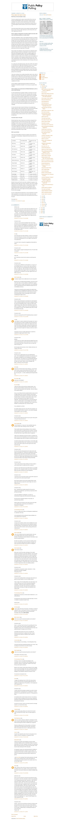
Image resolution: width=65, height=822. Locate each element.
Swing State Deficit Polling (46, 167)
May (43, 199)
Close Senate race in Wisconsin (47, 124)
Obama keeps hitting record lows (48, 93)
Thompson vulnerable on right (47, 135)
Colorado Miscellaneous (46, 147)
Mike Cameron (17, 617)
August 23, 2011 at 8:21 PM (21, 675)
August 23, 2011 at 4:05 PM (21, 564)
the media (18, 757)
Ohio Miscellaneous (45, 103)
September (44, 86)
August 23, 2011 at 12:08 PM (21, 296)
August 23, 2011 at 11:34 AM (21, 245)
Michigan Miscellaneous (46, 153)
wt (14, 319)
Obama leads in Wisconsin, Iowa (48, 110)
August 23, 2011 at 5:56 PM (21, 620)
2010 (42, 207)
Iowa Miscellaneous (45, 101)
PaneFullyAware (17, 718)
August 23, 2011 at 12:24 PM (21, 316)
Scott (15, 678)
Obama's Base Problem (46, 121)
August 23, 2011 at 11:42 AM (21, 252)
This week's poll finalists (46, 189)
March (43, 202)
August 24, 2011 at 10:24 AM (21, 736)
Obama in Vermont (45, 138)
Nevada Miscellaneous (46, 163)
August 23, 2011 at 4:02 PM (21, 545)
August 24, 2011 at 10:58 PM (21, 773)
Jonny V (15, 732)
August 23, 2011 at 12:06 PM (21, 274)
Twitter (44, 14)
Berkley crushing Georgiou (46, 172)
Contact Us (42, 218)
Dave (15, 765)
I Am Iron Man (16, 640)
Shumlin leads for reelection (47, 187)
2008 (42, 211)
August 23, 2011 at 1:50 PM (21, 413)
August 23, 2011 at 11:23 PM (21, 715)
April (43, 200)
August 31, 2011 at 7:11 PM (21, 811)
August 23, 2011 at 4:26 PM (21, 573)
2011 (42, 84)
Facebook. (50, 14)
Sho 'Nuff (16, 384)
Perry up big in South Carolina (47, 98)
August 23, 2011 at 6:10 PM (21, 637)
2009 (42, 209)
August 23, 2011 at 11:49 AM (21, 260)
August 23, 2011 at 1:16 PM (21, 381)
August (43, 87)
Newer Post (13, 816)
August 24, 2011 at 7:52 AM (21, 729)
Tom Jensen (42, 79)
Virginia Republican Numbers (47, 190)
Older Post (36, 816)
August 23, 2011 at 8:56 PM (21, 685)
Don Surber (16, 378)
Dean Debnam (42, 74)
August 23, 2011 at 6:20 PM (21, 647)
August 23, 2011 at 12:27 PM (21, 350)
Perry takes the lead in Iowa (47, 119)
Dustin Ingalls (16, 277)
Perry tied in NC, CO (45, 146)
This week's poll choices (46, 118)
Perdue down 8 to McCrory (46, 129)
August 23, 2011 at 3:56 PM (21, 529)
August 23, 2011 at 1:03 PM (21, 364)
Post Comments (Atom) (20, 818)
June (43, 197)
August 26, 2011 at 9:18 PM (21, 798)
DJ (14, 233)
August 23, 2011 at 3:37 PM (21, 506)
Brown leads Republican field (47, 130)
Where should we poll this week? (48, 161)
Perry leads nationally (45, 112)
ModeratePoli (16, 739)
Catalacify (16, 709)
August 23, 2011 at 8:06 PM (21, 656)
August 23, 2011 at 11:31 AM (21, 231)
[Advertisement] (47, 62)
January (43, 205)
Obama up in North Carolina (47, 149)
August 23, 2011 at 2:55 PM (21, 472)
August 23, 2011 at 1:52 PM (21, 446)
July (42, 196)
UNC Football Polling (45, 169)
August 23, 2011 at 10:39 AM (21, 218)
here (16, 199)
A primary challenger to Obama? (47, 177)
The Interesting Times (18, 509)
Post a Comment (14, 814)
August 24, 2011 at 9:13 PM (21, 762)
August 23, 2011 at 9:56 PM (21, 706)
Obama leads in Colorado (46, 155)
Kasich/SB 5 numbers (45, 123)
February (43, 204)
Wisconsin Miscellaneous (46, 99)
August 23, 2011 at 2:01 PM (21, 459)
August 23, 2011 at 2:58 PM (21, 484)
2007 (42, 212)
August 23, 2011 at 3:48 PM (21, 518)
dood (15, 367)
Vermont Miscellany (45, 171)
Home (25, 816)
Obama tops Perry (45, 116)
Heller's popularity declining (47, 192)
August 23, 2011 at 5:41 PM (21, 614)
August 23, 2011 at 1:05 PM (21, 375)
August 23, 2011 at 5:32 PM (21, 604)
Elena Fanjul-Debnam (44, 77)
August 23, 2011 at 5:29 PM (21, 590)
